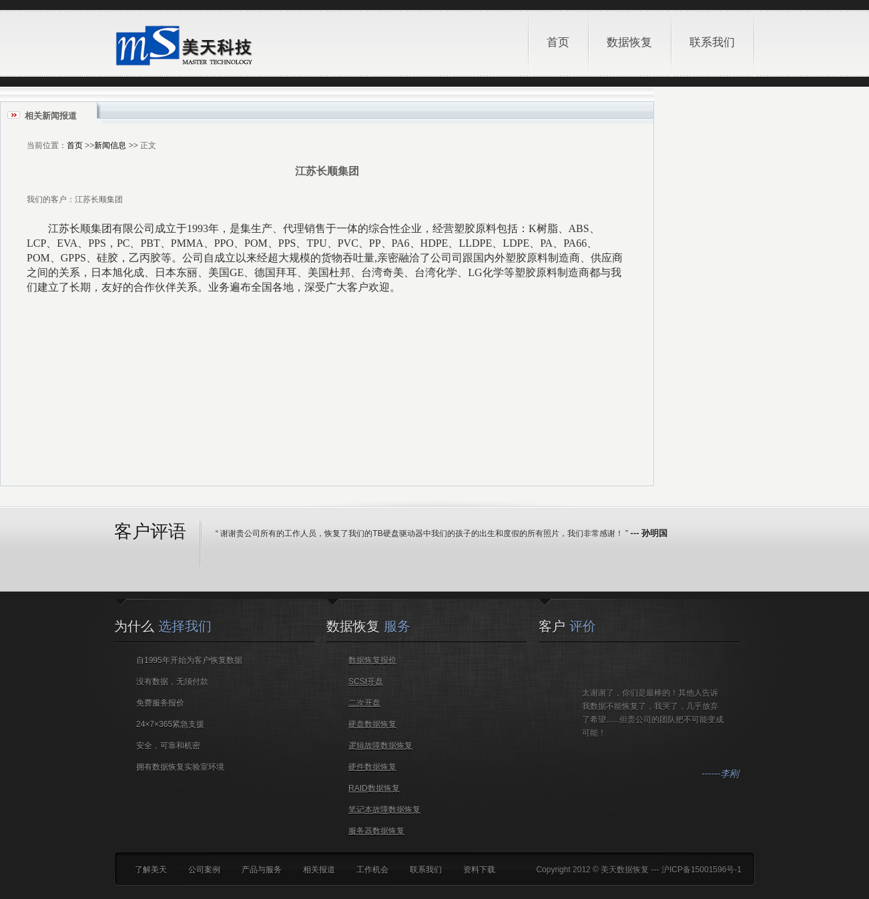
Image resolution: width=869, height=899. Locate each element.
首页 (558, 42)
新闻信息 (110, 145)
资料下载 (479, 869)
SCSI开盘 (365, 681)
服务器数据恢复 (376, 831)
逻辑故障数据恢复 (380, 745)
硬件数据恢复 (372, 767)
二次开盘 (364, 703)
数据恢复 (634, 29)
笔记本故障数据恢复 (384, 809)
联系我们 (712, 42)
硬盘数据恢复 (372, 724)
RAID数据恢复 (374, 788)
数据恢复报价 (372, 660)
